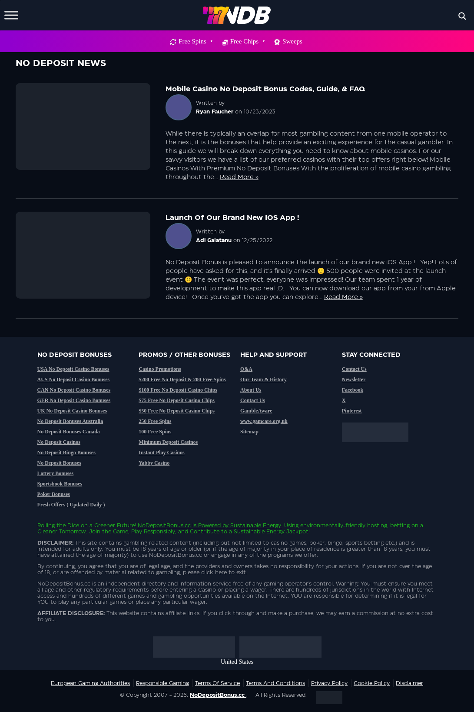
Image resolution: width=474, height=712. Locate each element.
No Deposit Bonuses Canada (68, 432)
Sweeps (292, 41)
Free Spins (195, 41)
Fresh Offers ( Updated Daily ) (71, 505)
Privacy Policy (329, 683)
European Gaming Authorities (90, 683)
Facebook (352, 390)
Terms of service (217, 683)
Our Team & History (263, 379)
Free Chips (247, 41)
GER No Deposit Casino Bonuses (74, 400)
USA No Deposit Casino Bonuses (73, 369)
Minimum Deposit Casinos (168, 442)
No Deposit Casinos (58, 442)
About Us (250, 390)
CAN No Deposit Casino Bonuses (74, 390)
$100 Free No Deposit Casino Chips (178, 390)
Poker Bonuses (53, 494)
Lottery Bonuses (55, 473)
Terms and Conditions (275, 683)
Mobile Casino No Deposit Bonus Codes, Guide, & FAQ (265, 89)
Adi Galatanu (214, 240)
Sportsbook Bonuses (60, 484)
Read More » (239, 177)
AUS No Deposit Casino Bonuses (73, 379)
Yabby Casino (154, 463)
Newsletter (354, 379)
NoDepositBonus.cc (164, 525)
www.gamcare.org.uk (264, 421)
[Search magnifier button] (462, 16)
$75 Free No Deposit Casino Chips (177, 400)
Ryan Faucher (214, 111)
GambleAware (256, 411)
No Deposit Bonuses (59, 463)
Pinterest (352, 411)
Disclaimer (409, 683)
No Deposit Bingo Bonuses (66, 452)
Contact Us (252, 400)
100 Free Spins (155, 432)
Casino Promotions (160, 369)
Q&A (246, 369)
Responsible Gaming (162, 683)
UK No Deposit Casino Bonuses (72, 411)
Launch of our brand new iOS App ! (232, 217)
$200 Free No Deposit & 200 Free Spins (182, 379)
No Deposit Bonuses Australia (70, 421)
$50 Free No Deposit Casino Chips (177, 411)
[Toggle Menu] (11, 15)
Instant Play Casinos (161, 452)
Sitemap (249, 432)
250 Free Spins (155, 421)
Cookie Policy (372, 683)
